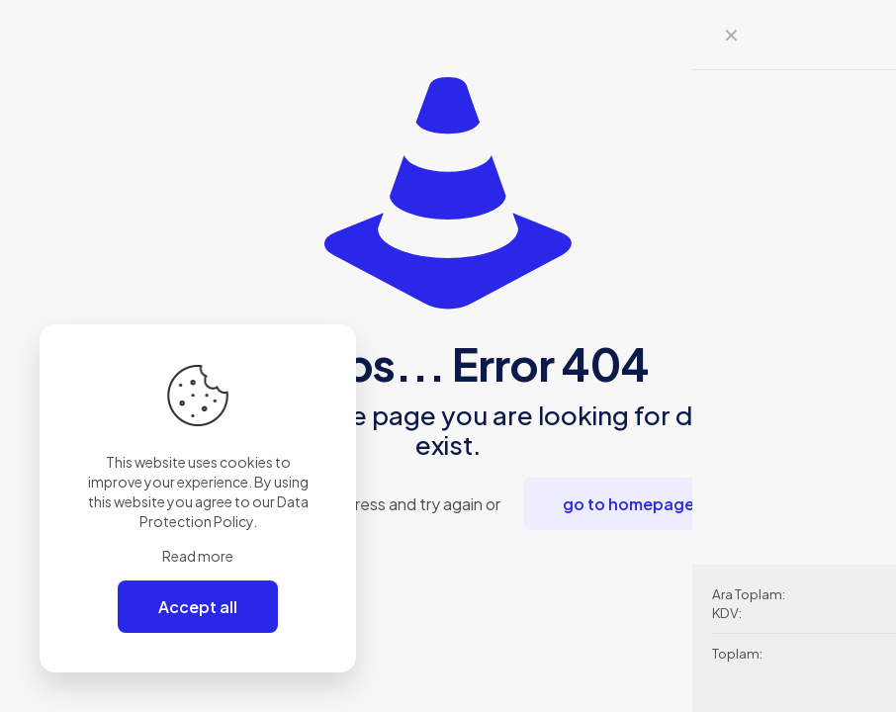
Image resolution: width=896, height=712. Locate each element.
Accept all (197, 606)
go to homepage (628, 503)
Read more (197, 556)
